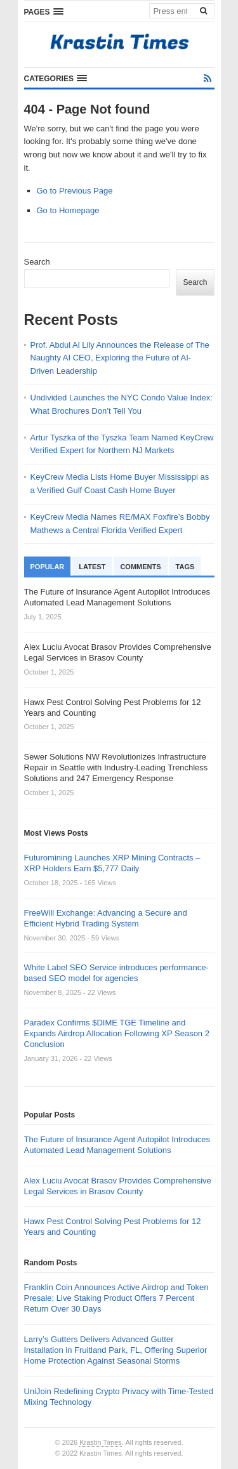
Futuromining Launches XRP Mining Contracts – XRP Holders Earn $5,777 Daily (112, 863)
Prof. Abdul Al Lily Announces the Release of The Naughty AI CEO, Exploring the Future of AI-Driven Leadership (119, 358)
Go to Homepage (68, 210)
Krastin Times (100, 1442)
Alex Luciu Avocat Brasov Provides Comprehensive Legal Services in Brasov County (117, 1186)
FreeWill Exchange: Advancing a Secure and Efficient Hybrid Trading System (105, 918)
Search (37, 262)
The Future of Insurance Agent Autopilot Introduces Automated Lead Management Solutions (117, 1145)
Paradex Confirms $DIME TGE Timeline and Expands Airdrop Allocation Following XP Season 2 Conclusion (116, 1033)
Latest (92, 566)
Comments (140, 566)
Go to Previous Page (75, 190)
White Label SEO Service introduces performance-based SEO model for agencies (116, 973)
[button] (43, 11)
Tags (185, 566)
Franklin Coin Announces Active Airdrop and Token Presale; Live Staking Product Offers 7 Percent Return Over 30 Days (116, 1298)
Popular (47, 566)
